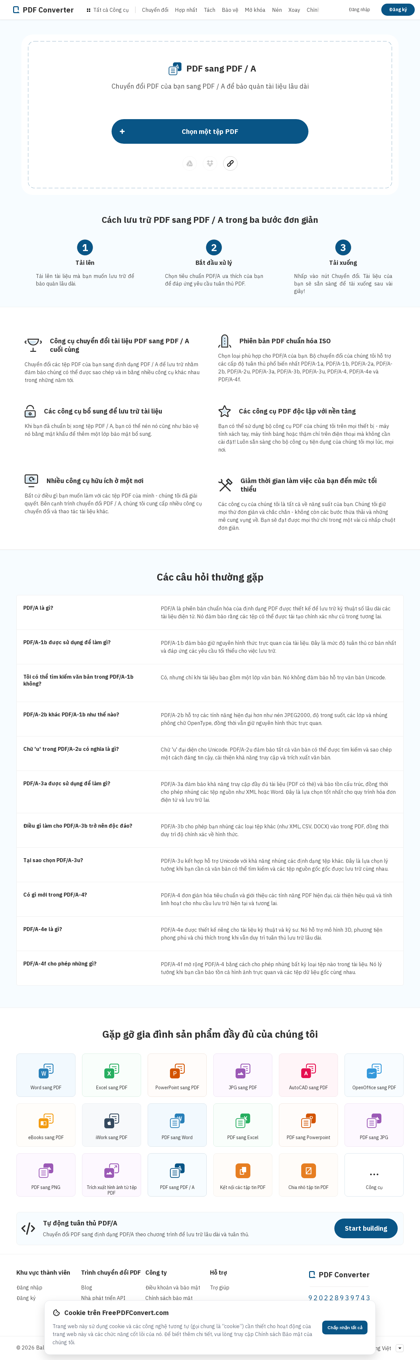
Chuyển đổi (155, 10)
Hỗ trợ (218, 1272)
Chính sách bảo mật (169, 1298)
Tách (209, 10)
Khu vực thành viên (43, 1272)
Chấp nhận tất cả (344, 1327)
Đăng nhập (359, 9)
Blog (86, 1287)
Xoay (294, 10)
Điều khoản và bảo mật (172, 1287)
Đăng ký (398, 9)
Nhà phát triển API (103, 1298)
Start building (366, 1228)
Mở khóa (255, 10)
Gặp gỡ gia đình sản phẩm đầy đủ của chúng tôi (210, 1034)
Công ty (156, 1272)
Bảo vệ (230, 10)
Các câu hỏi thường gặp (210, 576)
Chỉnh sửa (318, 10)
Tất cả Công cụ (108, 10)
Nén (277, 10)
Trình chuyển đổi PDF (111, 1272)
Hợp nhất (186, 10)
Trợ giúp (219, 1287)
